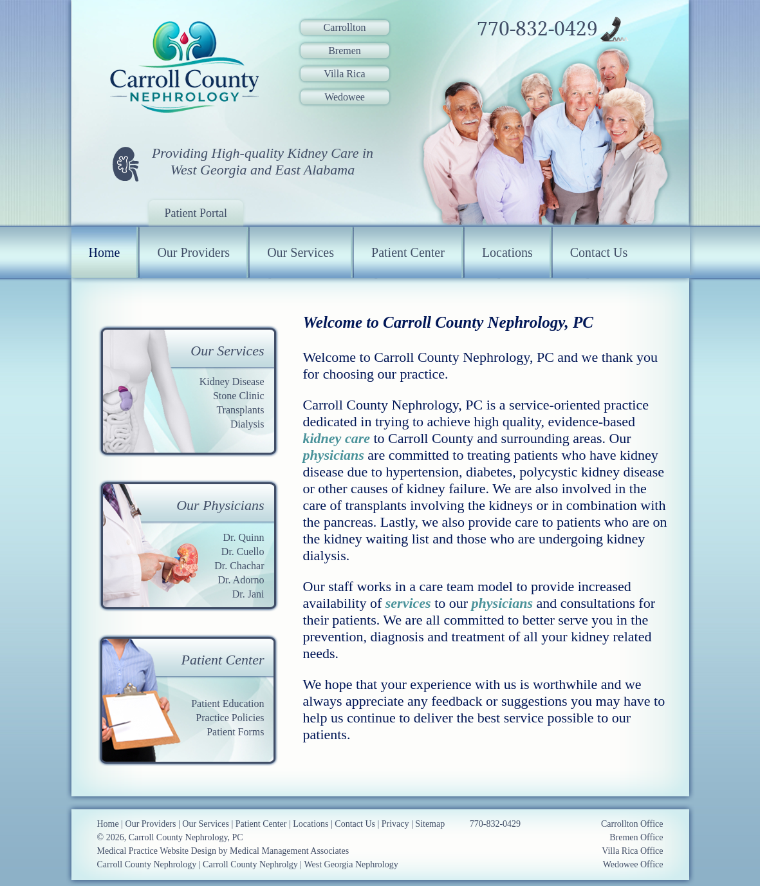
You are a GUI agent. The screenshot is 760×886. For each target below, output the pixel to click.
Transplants (240, 409)
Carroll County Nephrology (147, 864)
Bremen (344, 50)
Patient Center (408, 252)
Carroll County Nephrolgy (250, 864)
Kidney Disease (231, 381)
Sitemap (430, 824)
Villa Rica (344, 73)
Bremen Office (636, 837)
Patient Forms (235, 731)
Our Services (300, 252)
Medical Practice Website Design (157, 851)
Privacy (395, 824)
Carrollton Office (632, 824)
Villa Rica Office (632, 851)
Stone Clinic (238, 395)
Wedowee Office (633, 864)
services (408, 603)
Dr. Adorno (241, 579)
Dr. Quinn (243, 537)
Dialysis (247, 424)
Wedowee (344, 96)
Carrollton (345, 27)
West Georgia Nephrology (351, 864)
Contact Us (598, 252)
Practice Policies (230, 717)
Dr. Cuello (242, 551)
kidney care (336, 438)
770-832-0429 (537, 29)
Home (104, 252)
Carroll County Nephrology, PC (186, 837)
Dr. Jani (248, 594)
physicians (333, 455)
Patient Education (227, 703)
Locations (507, 252)
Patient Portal (196, 213)
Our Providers (193, 252)
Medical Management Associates (289, 851)
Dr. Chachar (239, 565)
